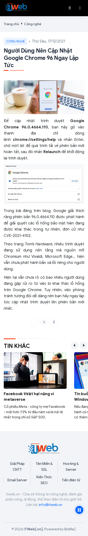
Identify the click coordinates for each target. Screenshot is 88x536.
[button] (80, 8)
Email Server (17, 480)
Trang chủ (11, 24)
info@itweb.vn (50, 505)
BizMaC (70, 529)
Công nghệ (32, 24)
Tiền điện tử (71, 480)
